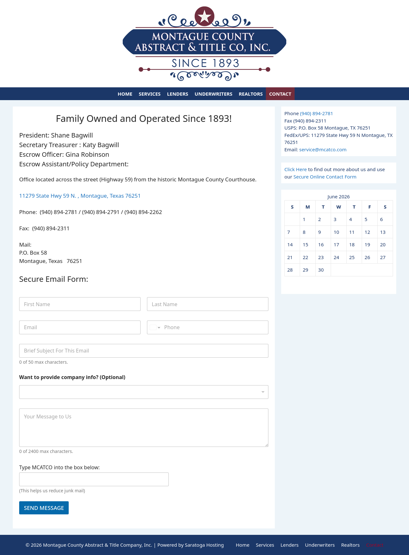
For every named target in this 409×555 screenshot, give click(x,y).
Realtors (251, 94)
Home (125, 94)
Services (149, 94)
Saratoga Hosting (204, 545)
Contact (280, 94)
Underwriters (213, 94)
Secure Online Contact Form (324, 176)
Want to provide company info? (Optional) (72, 377)
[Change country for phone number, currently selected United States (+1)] (154, 327)
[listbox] (143, 392)
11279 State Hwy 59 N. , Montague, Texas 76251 (80, 195)
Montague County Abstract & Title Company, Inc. (97, 545)
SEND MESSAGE (44, 507)
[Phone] (207, 327)
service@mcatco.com (322, 149)
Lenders (177, 94)
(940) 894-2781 (316, 113)
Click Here (295, 169)
